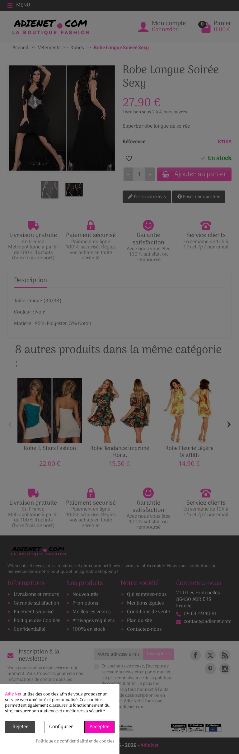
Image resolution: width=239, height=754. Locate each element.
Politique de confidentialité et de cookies (75, 741)
